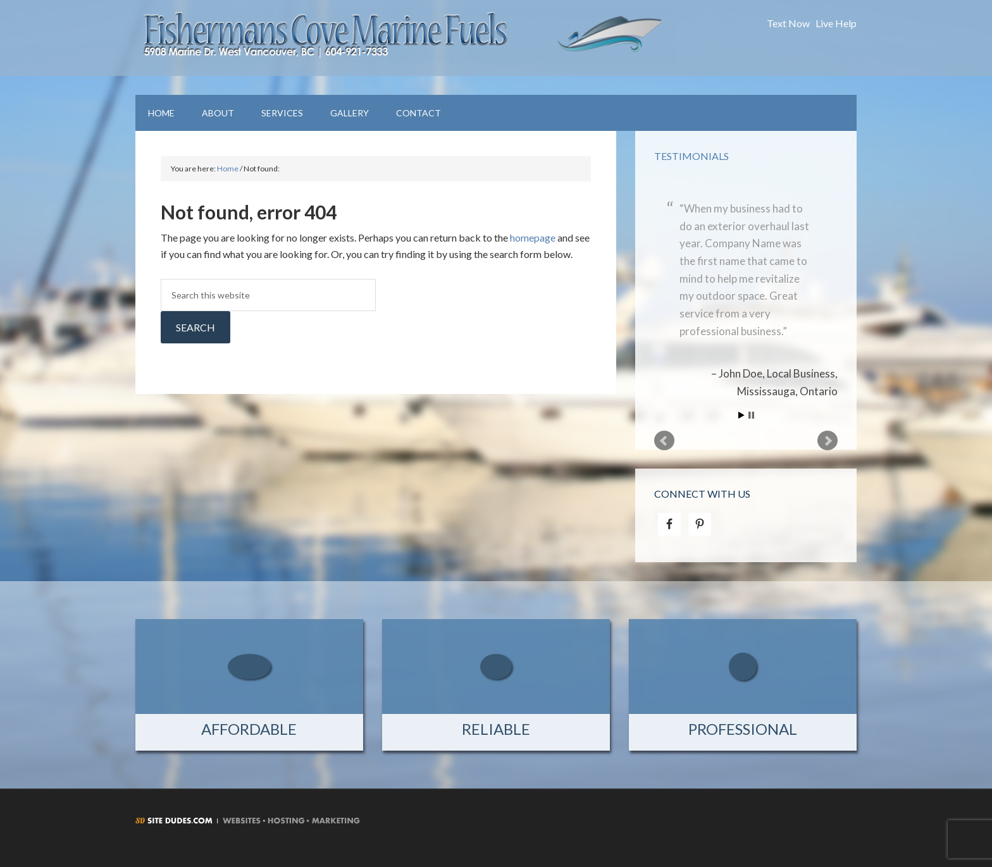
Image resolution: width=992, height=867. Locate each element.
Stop (751, 415)
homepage (532, 237)
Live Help (836, 23)
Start (741, 415)
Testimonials (691, 156)
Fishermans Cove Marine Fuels (405, 38)
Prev (664, 441)
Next (827, 441)
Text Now (788, 23)
